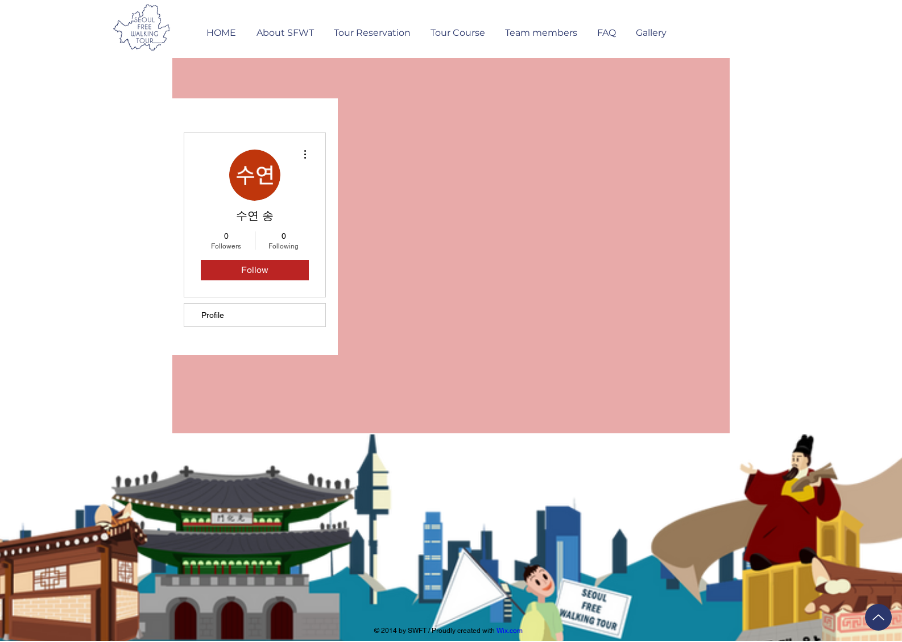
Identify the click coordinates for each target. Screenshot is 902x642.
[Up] (878, 617)
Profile (212, 315)
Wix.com (509, 631)
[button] (372, 28)
